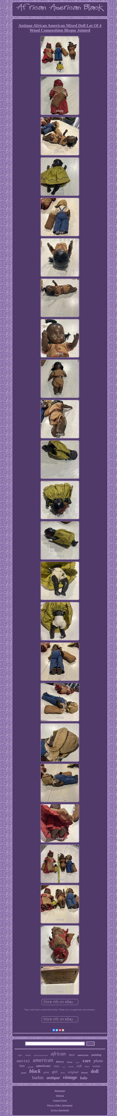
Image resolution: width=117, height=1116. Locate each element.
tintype (70, 1062)
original (73, 1072)
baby (84, 1078)
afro (20, 1055)
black (35, 1071)
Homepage (60, 1091)
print (46, 1072)
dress (62, 1073)
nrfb (79, 1066)
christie (71, 1067)
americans (43, 1066)
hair (22, 1066)
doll (95, 1071)
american (43, 1060)
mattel (23, 1061)
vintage (70, 1077)
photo (98, 1061)
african (58, 1053)
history (60, 1061)
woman (96, 1066)
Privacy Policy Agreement (60, 1105)
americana (83, 1055)
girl (54, 1072)
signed (78, 1062)
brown (84, 1072)
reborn (28, 1055)
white (56, 1066)
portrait (30, 1067)
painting (96, 1054)
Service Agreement (60, 1110)
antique (53, 1077)
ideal (72, 1054)
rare (87, 1060)
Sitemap (60, 1095)
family (23, 1073)
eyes (63, 1067)
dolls (87, 1066)
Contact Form (60, 1100)
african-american (41, 1055)
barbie (38, 1077)
